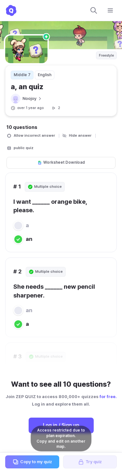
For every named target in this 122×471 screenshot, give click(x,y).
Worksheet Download (61, 162)
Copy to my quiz (32, 462)
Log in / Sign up (61, 425)
